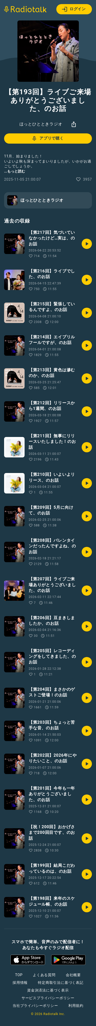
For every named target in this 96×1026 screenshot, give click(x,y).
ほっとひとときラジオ (40, 124)
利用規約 (75, 1006)
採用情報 (20, 983)
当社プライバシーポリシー (35, 1006)
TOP (19, 975)
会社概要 (73, 975)
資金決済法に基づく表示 (48, 990)
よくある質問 (44, 975)
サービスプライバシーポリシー (48, 998)
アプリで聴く (47, 138)
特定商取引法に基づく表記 (60, 983)
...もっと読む (14, 171)
